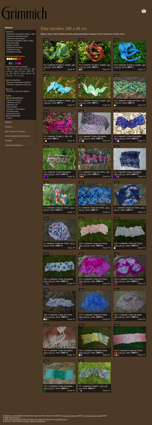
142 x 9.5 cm (19, 71)
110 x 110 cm (24, 69)
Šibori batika (11, 107)
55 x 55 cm (14, 73)
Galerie (8, 122)
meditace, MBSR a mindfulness (34, 421)
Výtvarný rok (11, 104)
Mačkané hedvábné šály (17, 36)
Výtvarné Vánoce (14, 100)
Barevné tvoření (13, 113)
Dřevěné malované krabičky (18, 82)
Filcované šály (12, 43)
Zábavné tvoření (13, 102)
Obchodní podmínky (70, 416)
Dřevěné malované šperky (17, 91)
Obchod (8, 27)
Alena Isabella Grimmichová (17, 136)
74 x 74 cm (18, 76)
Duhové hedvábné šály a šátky (19, 41)
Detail (71, 69)
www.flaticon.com (60, 419)
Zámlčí (9, 118)
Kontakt (8, 140)
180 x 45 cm (84, 138)
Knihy (8, 96)
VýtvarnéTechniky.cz (14, 145)
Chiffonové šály (13, 49)
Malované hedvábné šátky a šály (20, 34)
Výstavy (8, 127)
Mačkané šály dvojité (15, 38)
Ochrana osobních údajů (93, 416)
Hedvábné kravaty (14, 47)
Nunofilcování (12, 111)
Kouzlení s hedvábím (15, 109)
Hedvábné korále (13, 52)
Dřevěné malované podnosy (18, 84)
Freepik (47, 419)
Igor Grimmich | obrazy (15, 131)
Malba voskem (12, 45)
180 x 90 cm (26, 73)
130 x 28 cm (11, 69)
